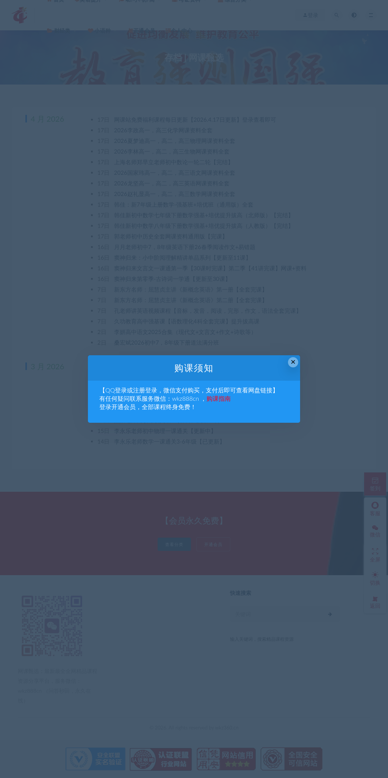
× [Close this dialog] (293, 362)
